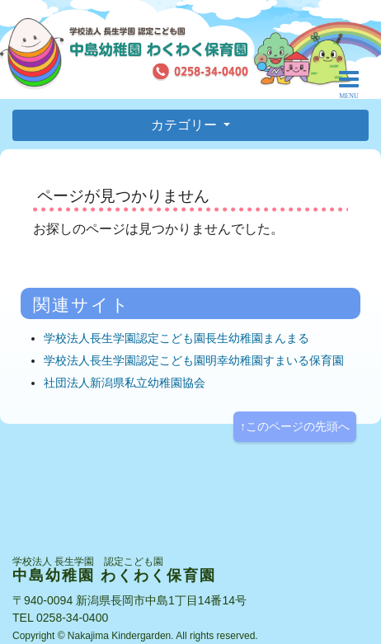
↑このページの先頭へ (295, 426)
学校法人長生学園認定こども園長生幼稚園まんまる (176, 338)
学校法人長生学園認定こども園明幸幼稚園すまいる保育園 (194, 360)
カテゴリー (185, 125)
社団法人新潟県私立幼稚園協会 (124, 382)
